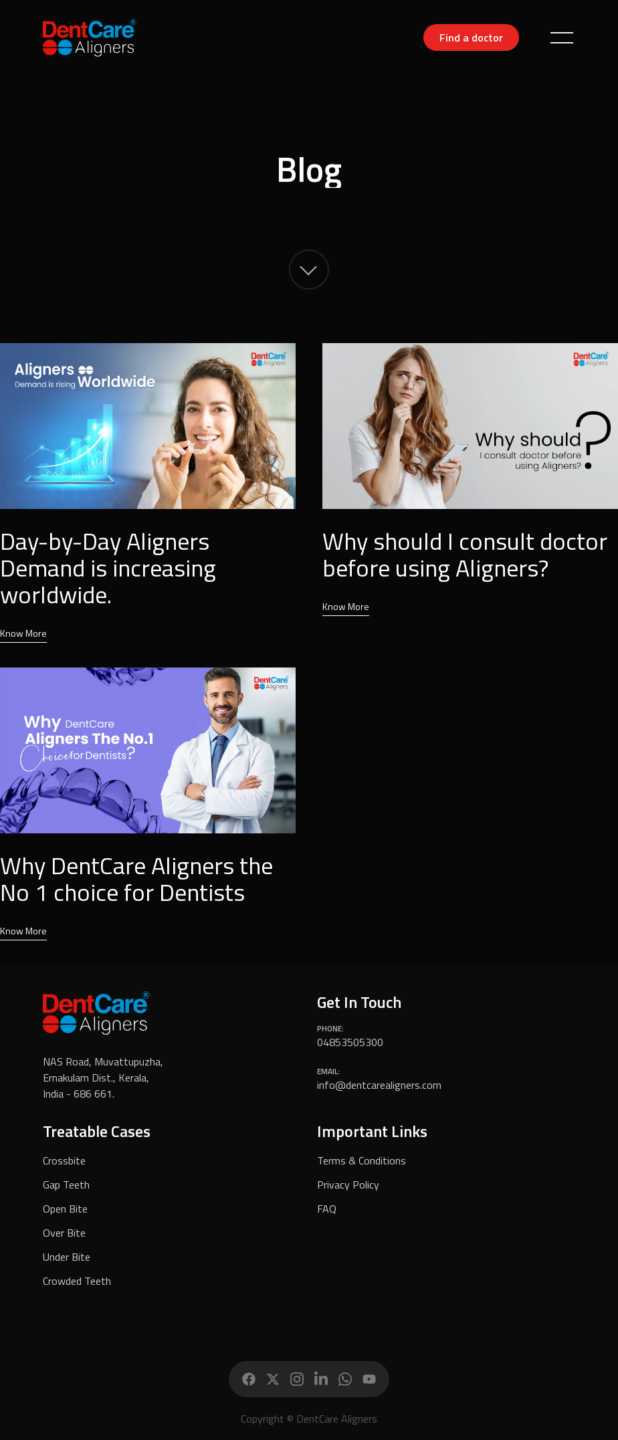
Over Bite (64, 1233)
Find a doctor (471, 37)
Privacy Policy (348, 1184)
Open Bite (65, 1209)
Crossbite (64, 1160)
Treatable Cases (96, 1131)
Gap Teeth (66, 1184)
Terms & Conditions (361, 1160)
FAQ (326, 1209)
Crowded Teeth (77, 1281)
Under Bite (66, 1257)
